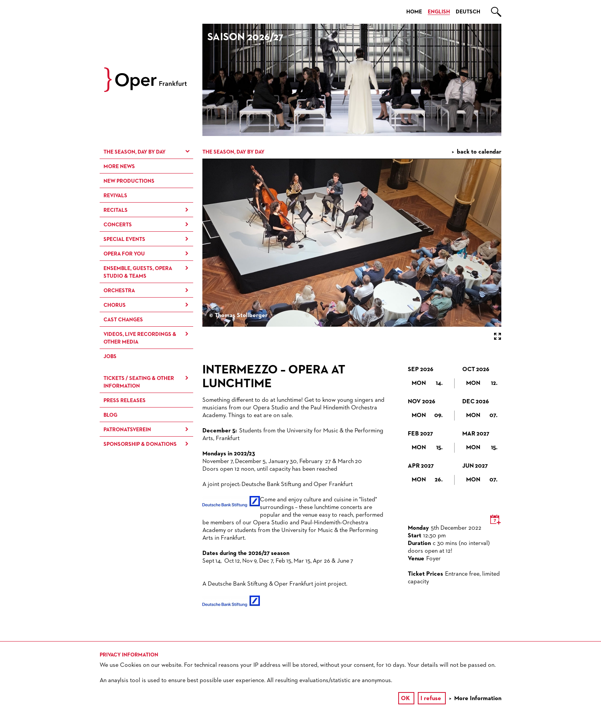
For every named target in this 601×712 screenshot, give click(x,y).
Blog (110, 415)
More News (119, 166)
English (439, 12)
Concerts (117, 225)
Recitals (115, 210)
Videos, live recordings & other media (139, 338)
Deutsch (468, 12)
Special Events (124, 239)
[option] (351, 80)
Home (414, 12)
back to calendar (479, 152)
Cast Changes (123, 319)
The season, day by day (134, 152)
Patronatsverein (127, 429)
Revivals (115, 195)
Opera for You (124, 254)
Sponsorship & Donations (140, 444)
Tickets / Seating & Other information (138, 382)
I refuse (430, 699)
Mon (427, 383)
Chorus (114, 305)
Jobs (110, 356)
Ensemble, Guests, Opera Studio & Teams (137, 272)
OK (405, 699)
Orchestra (119, 290)
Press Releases (124, 400)
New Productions (128, 181)
